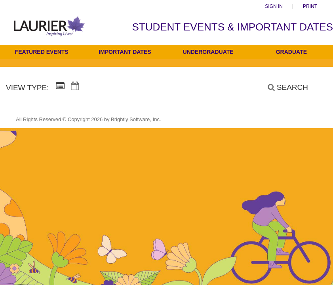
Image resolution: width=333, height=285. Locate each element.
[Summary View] (60, 86)
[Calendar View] (75, 86)
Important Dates (125, 52)
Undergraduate (208, 52)
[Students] (49, 31)
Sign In (274, 6)
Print (310, 6)
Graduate (291, 52)
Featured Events (42, 52)
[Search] (283, 87)
